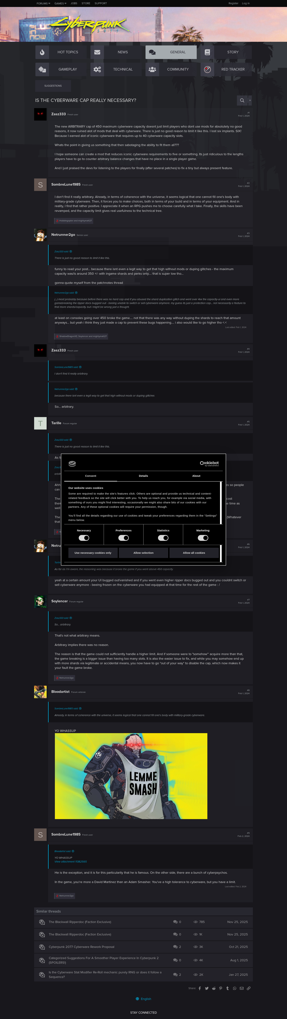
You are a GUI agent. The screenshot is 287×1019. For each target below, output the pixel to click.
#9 (242, 835)
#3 (242, 235)
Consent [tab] (90, 476)
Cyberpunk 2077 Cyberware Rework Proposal (82, 947)
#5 (242, 423)
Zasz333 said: (63, 251)
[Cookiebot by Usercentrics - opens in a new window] (203, 464)
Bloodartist (61, 692)
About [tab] (196, 476)
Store (86, 3)
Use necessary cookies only (93, 552)
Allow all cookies (194, 552)
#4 (242, 350)
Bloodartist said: (64, 851)
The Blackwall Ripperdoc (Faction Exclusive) (81, 922)
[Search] (242, 100)
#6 (242, 546)
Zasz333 (59, 114)
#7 (242, 601)
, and (84, 336)
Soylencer (60, 601)
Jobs (74, 3)
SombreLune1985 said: (67, 367)
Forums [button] (42, 3)
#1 (242, 114)
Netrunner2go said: (65, 292)
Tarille (57, 423)
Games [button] (59, 3)
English (143, 999)
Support (101, 3)
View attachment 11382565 (72, 861)
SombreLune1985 (67, 184)
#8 (242, 692)
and (77, 220)
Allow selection (143, 552)
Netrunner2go (64, 235)
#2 (242, 185)
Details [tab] (143, 476)
